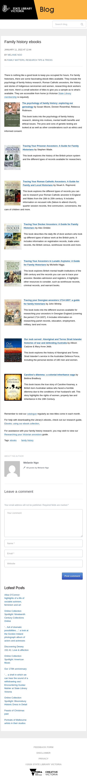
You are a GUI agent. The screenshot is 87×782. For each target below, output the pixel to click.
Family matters (16, 60)
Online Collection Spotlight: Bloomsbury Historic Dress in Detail (15, 701)
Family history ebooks (22, 42)
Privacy (43, 758)
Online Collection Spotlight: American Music (14, 659)
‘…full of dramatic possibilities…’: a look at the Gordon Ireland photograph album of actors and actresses (16, 634)
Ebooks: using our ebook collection (21, 423)
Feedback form (43, 747)
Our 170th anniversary (15, 669)
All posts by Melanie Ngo (37, 468)
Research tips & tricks (39, 60)
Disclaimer (43, 753)
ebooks (13, 440)
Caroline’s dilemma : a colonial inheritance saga (49, 374)
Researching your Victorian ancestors (23, 434)
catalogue (32, 413)
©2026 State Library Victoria (43, 764)
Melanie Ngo (15, 55)
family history (27, 440)
